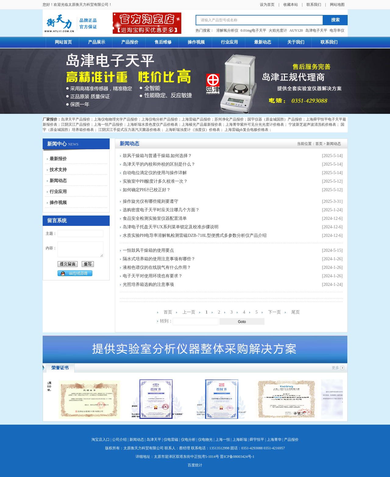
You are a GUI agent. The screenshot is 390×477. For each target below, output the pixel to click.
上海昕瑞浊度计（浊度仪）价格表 (192, 130)
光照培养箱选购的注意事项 (148, 284)
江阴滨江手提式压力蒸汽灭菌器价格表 (129, 130)
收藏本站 (290, 4)
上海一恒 (222, 439)
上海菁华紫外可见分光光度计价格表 (254, 124)
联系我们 (314, 4)
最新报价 (58, 158)
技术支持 (58, 169)
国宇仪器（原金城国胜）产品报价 (274, 119)
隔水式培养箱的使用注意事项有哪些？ (159, 259)
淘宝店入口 (100, 439)
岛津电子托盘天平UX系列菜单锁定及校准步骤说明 (170, 227)
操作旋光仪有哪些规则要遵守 (150, 201)
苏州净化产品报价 (229, 119)
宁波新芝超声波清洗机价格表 (312, 124)
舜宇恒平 (257, 439)
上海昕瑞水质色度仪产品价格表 (152, 124)
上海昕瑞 (239, 439)
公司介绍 (119, 439)
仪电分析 (188, 439)
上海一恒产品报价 (108, 124)
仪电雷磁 (171, 439)
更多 (335, 368)
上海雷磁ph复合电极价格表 (246, 130)
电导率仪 (337, 30)
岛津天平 (154, 439)
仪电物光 (205, 439)
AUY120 (296, 30)
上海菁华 (274, 439)
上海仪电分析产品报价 (159, 119)
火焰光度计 (278, 30)
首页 (319, 144)
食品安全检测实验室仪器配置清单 (155, 218)
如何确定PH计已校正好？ (147, 190)
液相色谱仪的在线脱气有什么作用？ (157, 267)
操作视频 (58, 202)
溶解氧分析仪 (227, 30)
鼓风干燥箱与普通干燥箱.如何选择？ (157, 155)
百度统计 (195, 465)
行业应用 (58, 191)
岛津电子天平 (316, 30)
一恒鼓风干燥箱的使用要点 (148, 250)
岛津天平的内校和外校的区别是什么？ (159, 164)
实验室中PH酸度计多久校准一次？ (155, 181)
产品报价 (291, 439)
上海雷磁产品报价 (196, 119)
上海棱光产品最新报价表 (202, 124)
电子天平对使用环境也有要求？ (153, 276)
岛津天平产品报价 (75, 119)
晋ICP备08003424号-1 (237, 456)
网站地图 (337, 4)
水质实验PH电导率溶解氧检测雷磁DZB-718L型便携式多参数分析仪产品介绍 (195, 235)
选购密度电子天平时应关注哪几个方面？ (161, 210)
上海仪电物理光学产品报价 (116, 119)
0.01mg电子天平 (253, 30)
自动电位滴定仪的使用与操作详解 (155, 172)
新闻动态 (58, 180)
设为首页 (267, 4)
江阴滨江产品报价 (75, 124)
